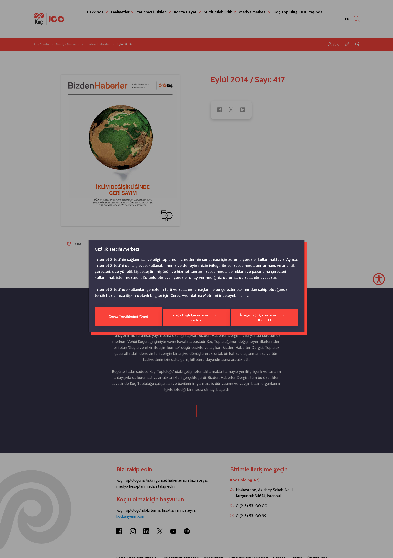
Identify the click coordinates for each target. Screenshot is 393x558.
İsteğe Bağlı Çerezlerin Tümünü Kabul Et (265, 316)
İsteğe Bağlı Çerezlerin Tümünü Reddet (196, 316)
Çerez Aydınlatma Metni (191, 296)
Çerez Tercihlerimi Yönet (128, 316)
